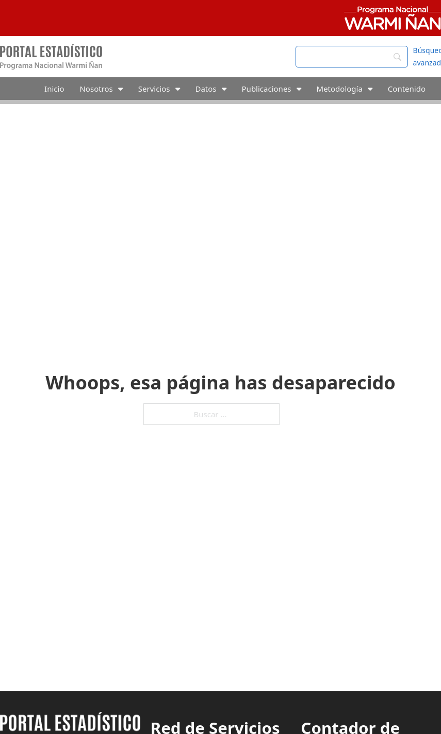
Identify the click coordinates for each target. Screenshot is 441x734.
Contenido (407, 88)
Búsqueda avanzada (427, 56)
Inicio (54, 88)
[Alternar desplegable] (120, 89)
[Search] (352, 56)
